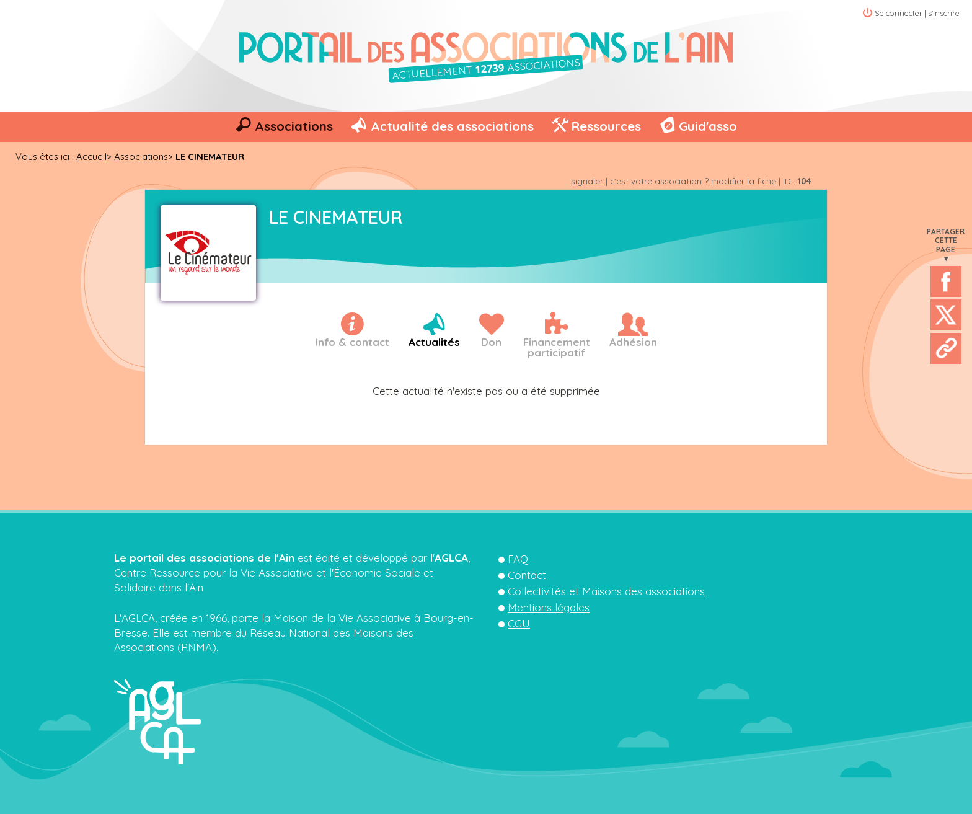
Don (491, 341)
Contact (527, 575)
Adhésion (633, 341)
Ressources (606, 126)
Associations (294, 126)
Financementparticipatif (556, 347)
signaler (587, 180)
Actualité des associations (452, 126)
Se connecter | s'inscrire (917, 13)
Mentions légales (549, 607)
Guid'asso (708, 126)
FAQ (518, 558)
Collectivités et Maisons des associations (606, 591)
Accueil (91, 156)
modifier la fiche (743, 180)
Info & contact (352, 341)
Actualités (434, 341)
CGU (519, 623)
